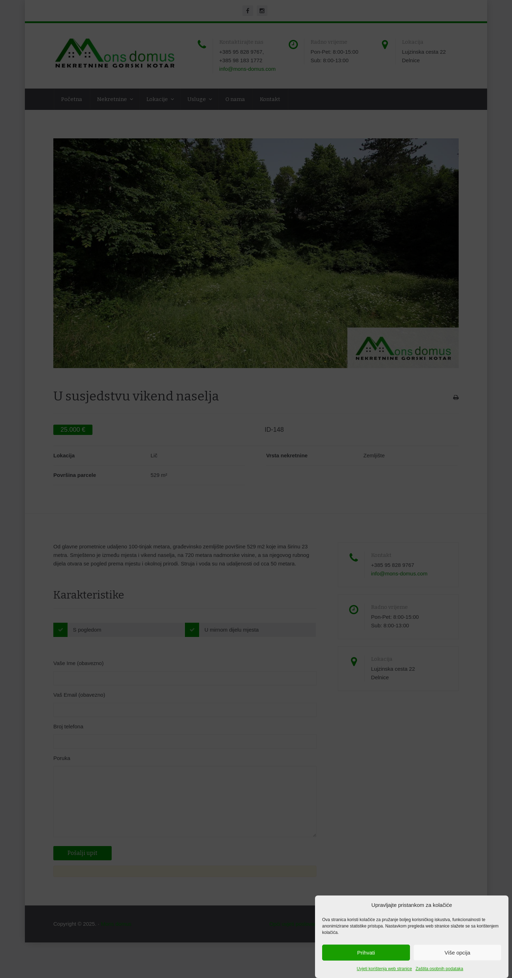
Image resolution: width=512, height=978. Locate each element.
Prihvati (366, 953)
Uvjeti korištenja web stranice (384, 968)
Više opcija (457, 953)
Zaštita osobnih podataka (439, 968)
